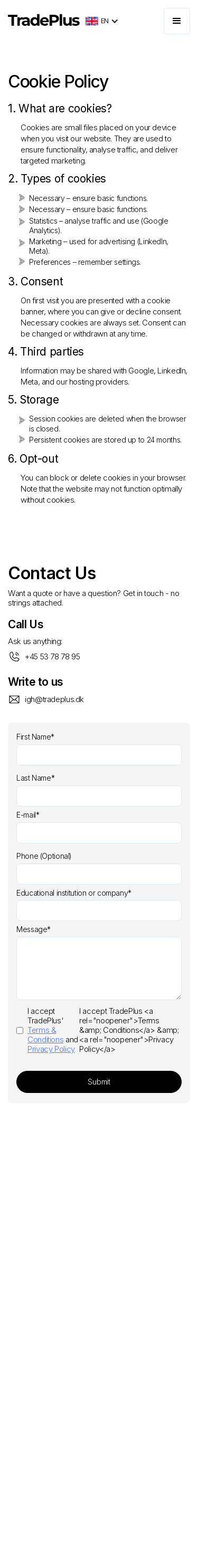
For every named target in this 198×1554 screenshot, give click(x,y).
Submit (99, 1081)
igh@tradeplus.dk (54, 699)
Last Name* (35, 778)
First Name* (35, 737)
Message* (33, 929)
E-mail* (27, 815)
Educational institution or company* (73, 893)
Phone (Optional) (44, 856)
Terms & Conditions (45, 1034)
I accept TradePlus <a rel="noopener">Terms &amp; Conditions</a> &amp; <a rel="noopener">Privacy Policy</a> (97, 1030)
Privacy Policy (51, 1049)
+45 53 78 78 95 (52, 656)
